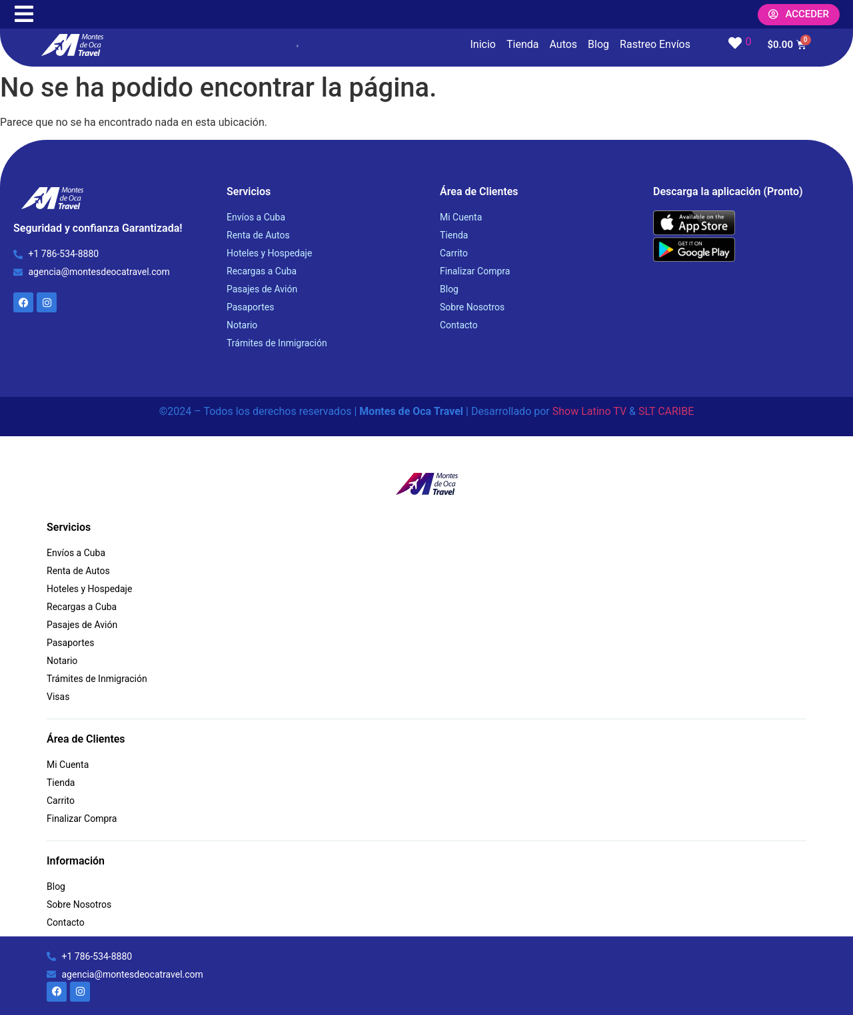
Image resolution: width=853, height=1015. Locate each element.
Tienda (522, 44)
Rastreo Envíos (655, 44)
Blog (598, 44)
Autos (563, 44)
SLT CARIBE (666, 411)
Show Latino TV (589, 411)
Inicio (483, 44)
